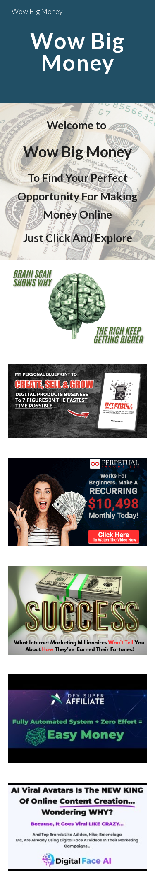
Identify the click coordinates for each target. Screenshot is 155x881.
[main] (78, 51)
